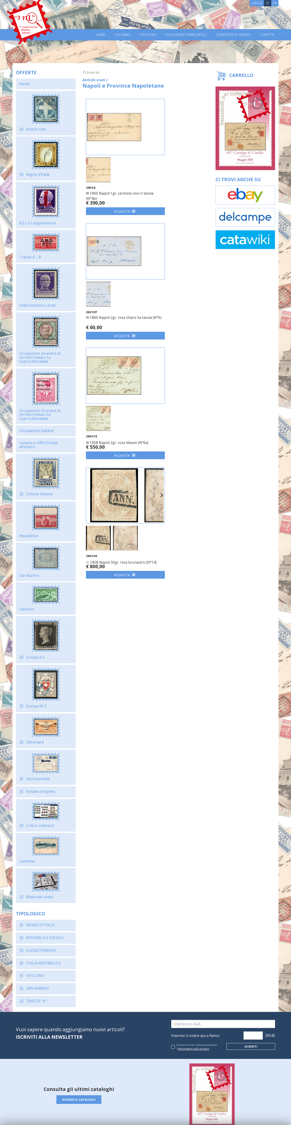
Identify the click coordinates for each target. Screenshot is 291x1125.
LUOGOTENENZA (41, 927)
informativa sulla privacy (193, 1026)
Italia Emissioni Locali (37, 282)
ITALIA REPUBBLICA (43, 940)
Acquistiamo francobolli (186, 35)
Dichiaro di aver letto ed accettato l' (196, 1024)
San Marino (29, 552)
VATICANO (35, 952)
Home (100, 35)
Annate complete (40, 768)
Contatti (267, 35)
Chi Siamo (122, 35)
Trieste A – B (30, 234)
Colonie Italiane (39, 471)
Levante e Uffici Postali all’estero (38, 422)
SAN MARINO (37, 965)
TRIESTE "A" (36, 978)
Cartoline (27, 838)
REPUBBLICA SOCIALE (45, 914)
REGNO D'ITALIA (40, 902)
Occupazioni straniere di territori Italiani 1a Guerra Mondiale (39, 334)
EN (275, 3)
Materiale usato (39, 874)
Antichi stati (36, 106)
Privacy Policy (79, 1115)
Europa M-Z (36, 683)
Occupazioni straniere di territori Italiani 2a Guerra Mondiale (39, 391)
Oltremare (35, 719)
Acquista (114, 185)
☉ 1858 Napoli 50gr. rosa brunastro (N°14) (170, 285)
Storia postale (38, 755)
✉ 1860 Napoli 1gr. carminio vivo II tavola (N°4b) (113, 165)
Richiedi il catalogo (79, 1077)
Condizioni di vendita (233, 35)
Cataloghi (147, 35)
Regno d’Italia (37, 151)
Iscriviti (251, 1023)
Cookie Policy (100, 1115)
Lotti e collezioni (40, 802)
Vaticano (26, 586)
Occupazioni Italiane (36, 407)
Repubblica (28, 512)
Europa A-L (35, 634)
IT (267, 3)
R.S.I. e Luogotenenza (37, 200)
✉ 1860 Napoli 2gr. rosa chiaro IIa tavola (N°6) (175, 165)
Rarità (24, 61)
